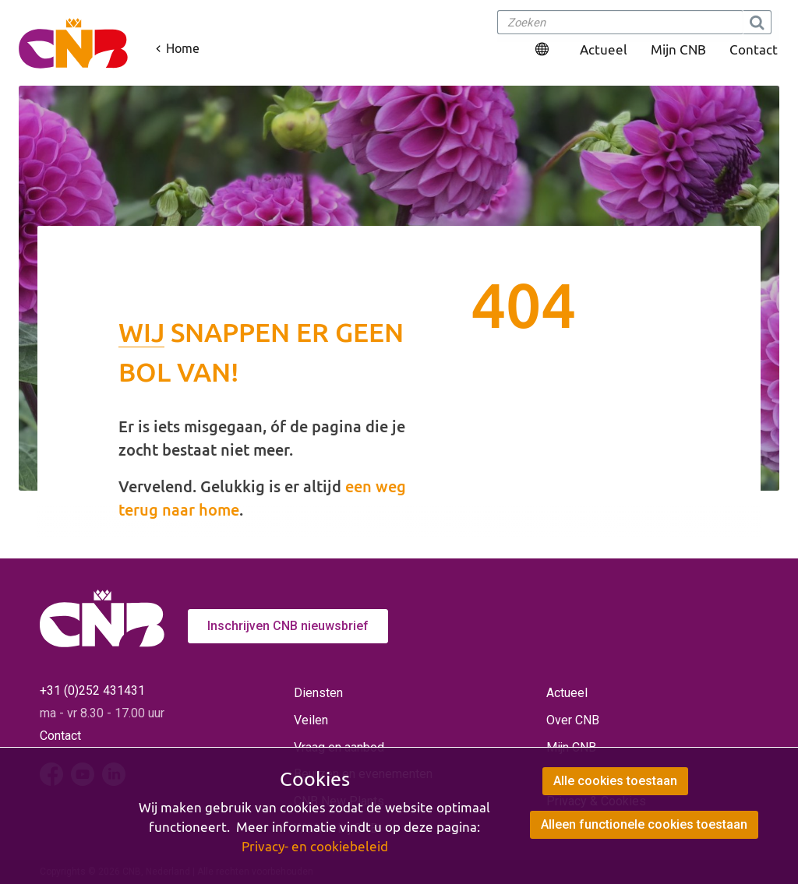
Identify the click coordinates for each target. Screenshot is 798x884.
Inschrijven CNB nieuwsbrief (288, 625)
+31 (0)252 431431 (92, 690)
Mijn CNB (678, 49)
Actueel (603, 49)
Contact (753, 49)
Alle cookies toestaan (615, 780)
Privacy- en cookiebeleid (315, 847)
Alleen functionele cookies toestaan (644, 824)
